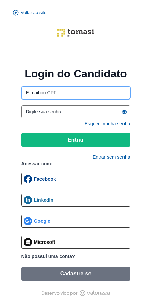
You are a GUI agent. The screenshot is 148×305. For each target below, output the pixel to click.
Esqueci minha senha (107, 123)
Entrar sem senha (111, 157)
